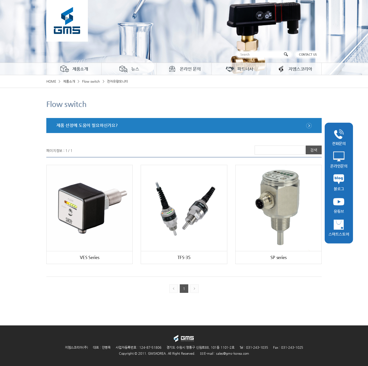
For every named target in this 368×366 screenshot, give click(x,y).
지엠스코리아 (294, 69)
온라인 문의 (184, 69)
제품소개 (74, 69)
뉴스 (129, 69)
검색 (287, 54)
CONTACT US (308, 54)
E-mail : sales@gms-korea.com (224, 353)
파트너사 (239, 69)
